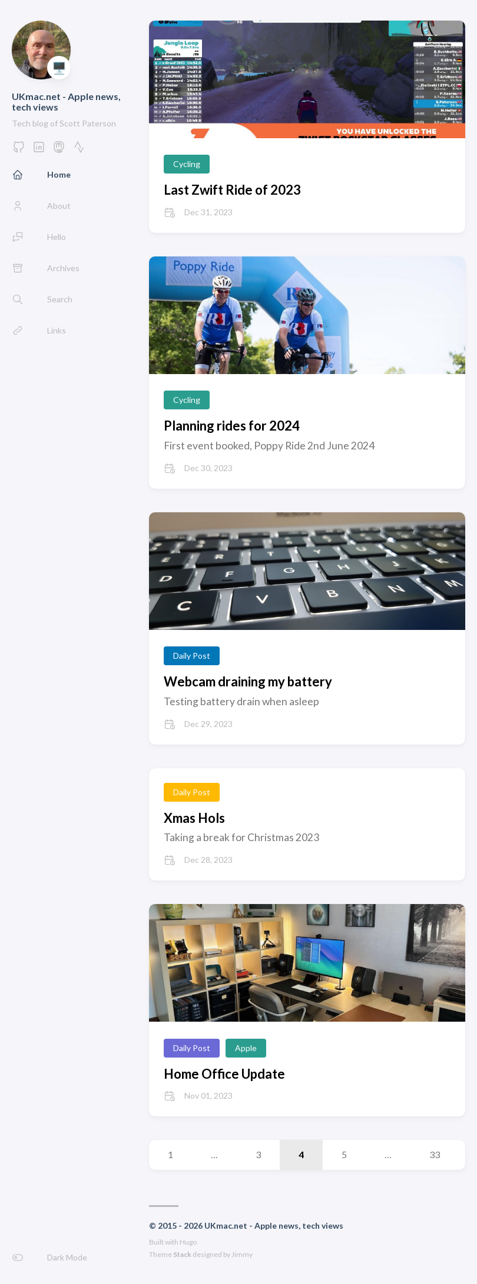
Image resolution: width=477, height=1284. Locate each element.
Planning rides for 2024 (232, 425)
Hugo (188, 1242)
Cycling (186, 164)
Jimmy (242, 1254)
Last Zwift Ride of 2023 (232, 190)
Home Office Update (224, 1074)
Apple (246, 1048)
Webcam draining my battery (248, 681)
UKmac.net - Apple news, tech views (66, 101)
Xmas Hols (194, 818)
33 (434, 1154)
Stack (182, 1254)
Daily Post (191, 656)
